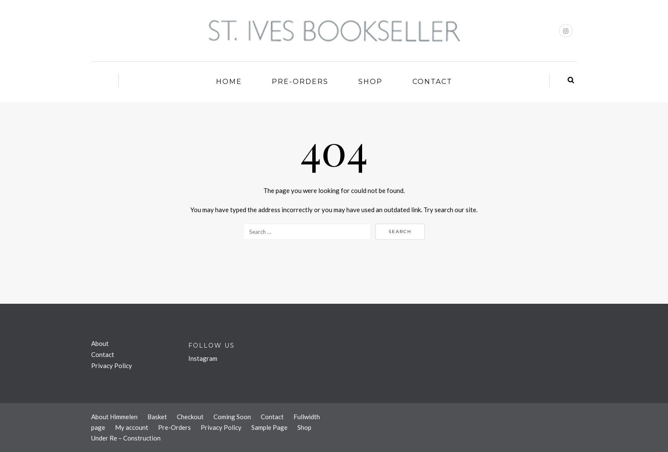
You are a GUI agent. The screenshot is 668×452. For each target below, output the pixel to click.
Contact (432, 82)
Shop (370, 82)
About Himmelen (114, 416)
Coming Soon (232, 416)
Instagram (202, 358)
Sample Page (269, 427)
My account (131, 427)
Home (229, 82)
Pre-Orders (300, 82)
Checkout (190, 416)
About (100, 343)
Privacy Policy (111, 365)
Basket (157, 416)
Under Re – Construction (126, 438)
